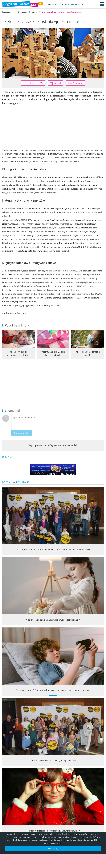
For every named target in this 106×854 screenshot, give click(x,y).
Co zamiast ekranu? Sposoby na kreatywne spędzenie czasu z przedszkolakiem (53, 690)
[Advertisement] (26, 124)
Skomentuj (78, 83)
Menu (102, 4)
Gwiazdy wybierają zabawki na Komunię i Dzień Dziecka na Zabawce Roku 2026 (53, 549)
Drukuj (57, 83)
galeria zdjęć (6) (35, 83)
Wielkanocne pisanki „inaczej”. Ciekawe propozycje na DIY (53, 619)
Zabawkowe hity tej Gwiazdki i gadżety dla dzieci (53, 760)
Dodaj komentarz (22, 433)
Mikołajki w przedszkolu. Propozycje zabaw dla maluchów (53, 830)
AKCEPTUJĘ (53, 848)
